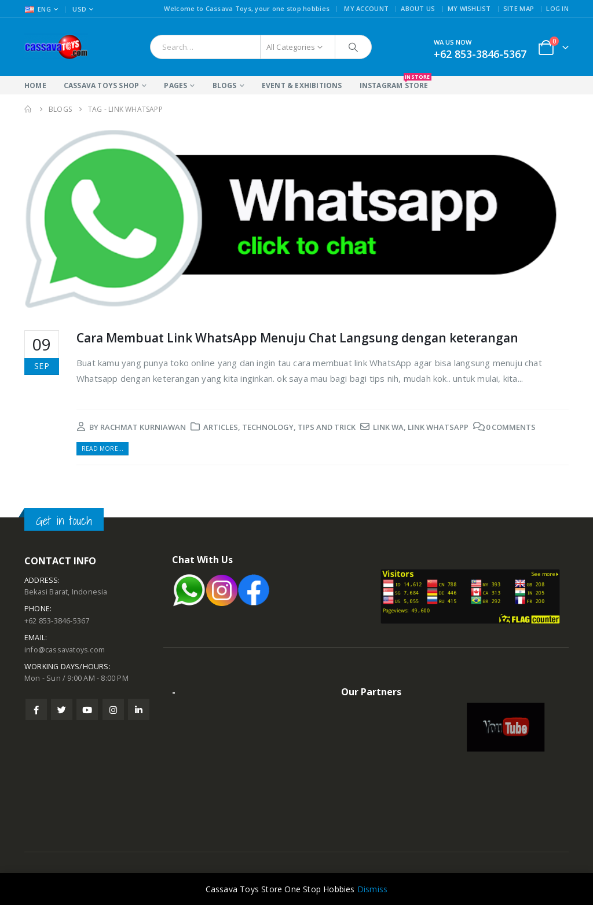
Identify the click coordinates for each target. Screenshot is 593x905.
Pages (175, 85)
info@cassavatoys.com (64, 650)
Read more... (102, 448)
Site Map (518, 8)
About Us (418, 8)
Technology (268, 427)
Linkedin (138, 709)
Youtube (87, 709)
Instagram (113, 709)
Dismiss (372, 889)
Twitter (61, 709)
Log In (557, 8)
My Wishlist (469, 8)
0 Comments (511, 427)
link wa (388, 427)
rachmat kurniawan (143, 427)
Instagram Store (394, 83)
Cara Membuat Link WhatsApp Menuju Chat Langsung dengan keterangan (297, 338)
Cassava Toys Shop (101, 85)
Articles (220, 427)
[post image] (296, 218)
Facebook (36, 709)
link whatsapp (438, 427)
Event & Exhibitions (302, 85)
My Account (366, 8)
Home (35, 85)
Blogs (225, 85)
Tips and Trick (327, 427)
